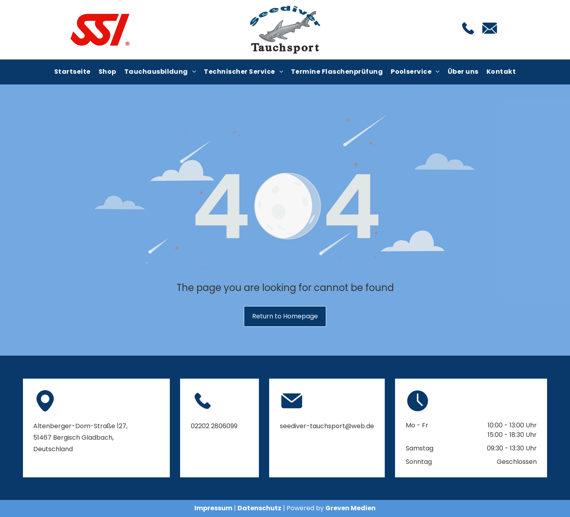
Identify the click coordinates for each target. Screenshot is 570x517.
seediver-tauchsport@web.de (327, 426)
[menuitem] (72, 72)
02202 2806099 (214, 426)
